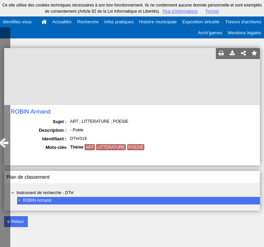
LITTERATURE (111, 147)
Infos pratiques (118, 21)
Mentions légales (244, 32)
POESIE (136, 147)
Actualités (62, 21)
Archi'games (210, 32)
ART (90, 147)
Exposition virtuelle (200, 21)
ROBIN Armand (37, 200)
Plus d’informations (180, 11)
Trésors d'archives (243, 21)
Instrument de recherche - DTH (44, 192)
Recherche (88, 21)
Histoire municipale (158, 21)
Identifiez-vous (17, 21)
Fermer (212, 11)
